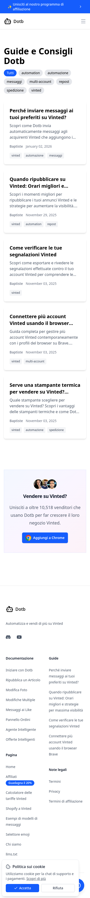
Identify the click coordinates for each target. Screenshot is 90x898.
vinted (36, 90)
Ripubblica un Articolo (23, 680)
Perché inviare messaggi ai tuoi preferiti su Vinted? (64, 676)
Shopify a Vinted (18, 808)
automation (30, 73)
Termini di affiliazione (66, 801)
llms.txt (11, 854)
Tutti (10, 73)
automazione (58, 73)
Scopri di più (36, 878)
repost (64, 81)
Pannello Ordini (18, 719)
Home (10, 766)
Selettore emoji (18, 834)
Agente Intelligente (21, 729)
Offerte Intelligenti (20, 739)
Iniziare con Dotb (19, 670)
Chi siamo (13, 844)
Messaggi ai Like (19, 709)
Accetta (22, 888)
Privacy (54, 791)
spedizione (15, 90)
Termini (55, 781)
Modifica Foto (16, 690)
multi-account (40, 81)
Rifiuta (58, 888)
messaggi (14, 81)
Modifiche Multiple (20, 699)
